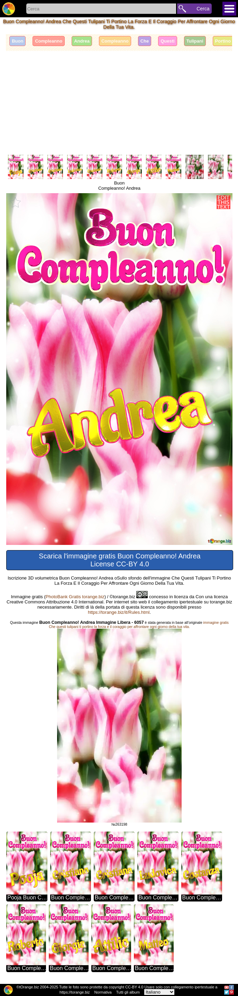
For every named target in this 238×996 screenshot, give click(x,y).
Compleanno (48, 41)
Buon (17, 41)
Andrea (82, 41)
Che (144, 41)
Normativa (103, 992)
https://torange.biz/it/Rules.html (118, 612)
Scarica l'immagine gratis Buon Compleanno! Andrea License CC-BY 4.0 (119, 560)
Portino (223, 41)
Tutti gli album (128, 992)
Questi (167, 41)
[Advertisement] (119, 102)
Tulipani (194, 41)
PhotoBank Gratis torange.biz (75, 596)
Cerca (202, 8)
